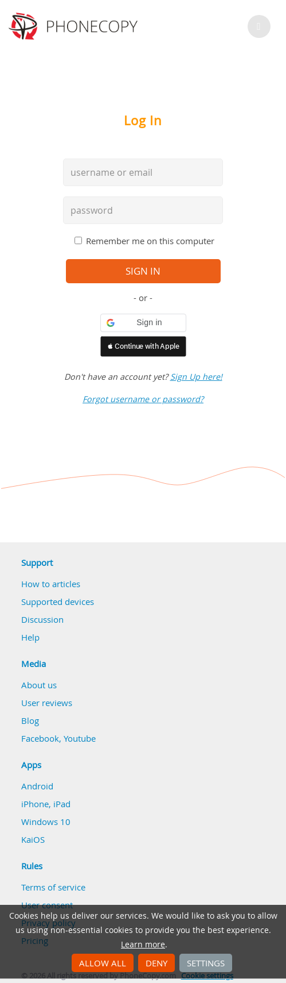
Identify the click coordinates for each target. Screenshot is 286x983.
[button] (143, 323)
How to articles (50, 583)
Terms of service (53, 887)
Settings (206, 963)
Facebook (40, 738)
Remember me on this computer (150, 240)
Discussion (42, 619)
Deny (156, 963)
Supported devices (57, 601)
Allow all (102, 963)
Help (30, 637)
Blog (30, 720)
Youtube (80, 738)
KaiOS (33, 839)
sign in (143, 271)
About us (39, 685)
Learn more (143, 944)
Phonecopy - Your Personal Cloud (75, 26)
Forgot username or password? (143, 399)
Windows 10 (45, 821)
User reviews (46, 702)
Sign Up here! (196, 376)
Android (37, 786)
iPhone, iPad (45, 803)
